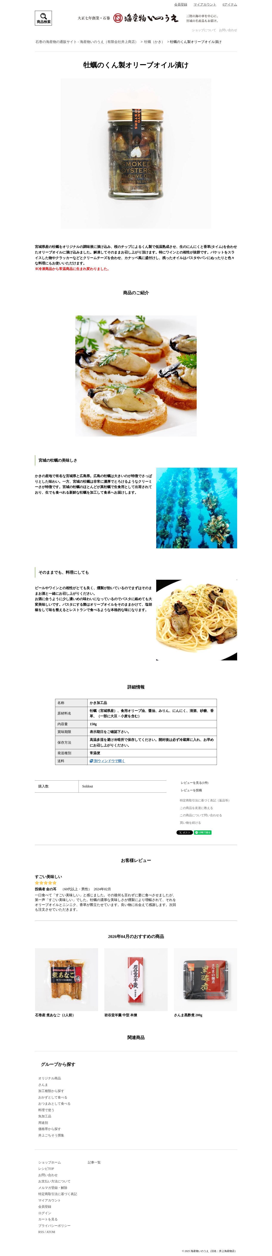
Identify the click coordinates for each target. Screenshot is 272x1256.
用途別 (43, 1122)
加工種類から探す (51, 1091)
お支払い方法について (54, 1181)
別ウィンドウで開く (107, 761)
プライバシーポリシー (54, 1225)
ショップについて (204, 30)
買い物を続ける (190, 822)
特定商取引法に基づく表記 (57, 1194)
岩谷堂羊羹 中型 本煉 (120, 1015)
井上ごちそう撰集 (51, 1135)
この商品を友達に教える (196, 808)
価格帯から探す (49, 1129)
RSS (41, 1232)
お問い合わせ (228, 30)
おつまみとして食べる (54, 1103)
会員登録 (180, 4)
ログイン (44, 1213)
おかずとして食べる (52, 1097)
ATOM (50, 1232)
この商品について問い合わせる (201, 815)
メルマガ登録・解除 (52, 1187)
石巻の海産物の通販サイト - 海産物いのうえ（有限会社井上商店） (87, 42)
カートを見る (48, 1219)
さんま (43, 1084)
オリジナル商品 (49, 1078)
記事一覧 (94, 1162)
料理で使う (46, 1110)
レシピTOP (46, 1168)
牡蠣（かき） (154, 42)
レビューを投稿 (191, 790)
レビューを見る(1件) (194, 782)
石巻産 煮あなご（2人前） (55, 1015)
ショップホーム (49, 1162)
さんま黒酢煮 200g (188, 1015)
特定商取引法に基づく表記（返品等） (205, 800)
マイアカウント (205, 4)
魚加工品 (44, 1116)
